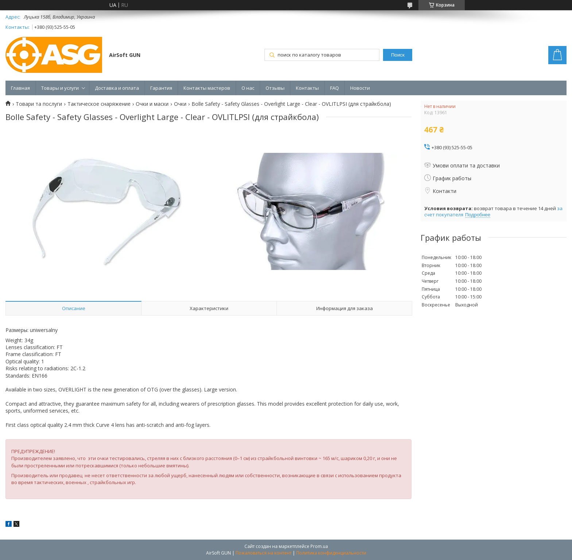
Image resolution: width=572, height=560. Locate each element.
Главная (20, 88)
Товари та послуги (39, 104)
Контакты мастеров (206, 88)
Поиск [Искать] (398, 55)
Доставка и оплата (117, 88)
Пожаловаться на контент (263, 553)
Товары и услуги (60, 88)
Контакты (307, 88)
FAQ (334, 88)
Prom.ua (319, 546)
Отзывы (275, 88)
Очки (180, 104)
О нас (247, 88)
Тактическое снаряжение (99, 104)
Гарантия (161, 88)
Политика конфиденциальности (331, 553)
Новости (360, 88)
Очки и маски (152, 104)
